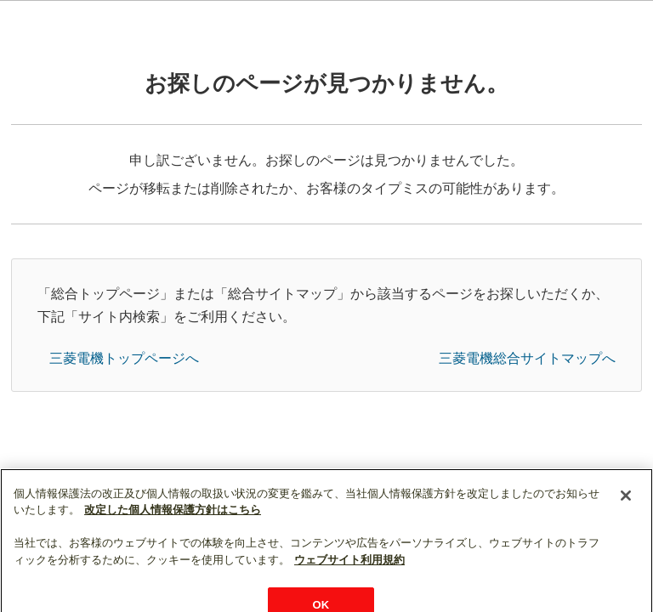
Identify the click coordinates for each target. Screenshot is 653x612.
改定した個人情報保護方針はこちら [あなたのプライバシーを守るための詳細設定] (172, 528)
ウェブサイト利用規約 (349, 578)
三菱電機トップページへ (124, 358)
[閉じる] (625, 513)
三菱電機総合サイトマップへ (527, 358)
